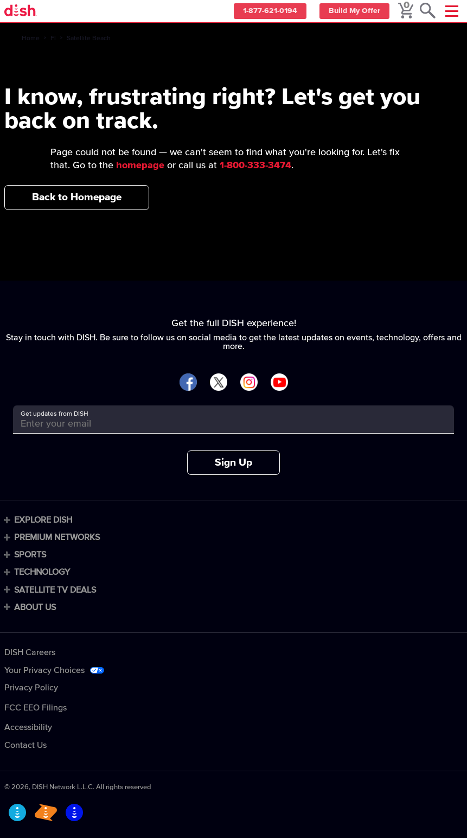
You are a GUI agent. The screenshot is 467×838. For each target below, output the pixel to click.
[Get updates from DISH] (224, 423)
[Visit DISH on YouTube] (279, 382)
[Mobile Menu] (451, 11)
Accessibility (28, 727)
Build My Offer (353, 11)
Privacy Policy (31, 687)
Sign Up (233, 463)
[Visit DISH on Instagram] (249, 382)
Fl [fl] (53, 38)
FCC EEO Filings (35, 707)
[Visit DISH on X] (218, 382)
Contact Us (25, 745)
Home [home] (31, 38)
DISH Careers (29, 652)
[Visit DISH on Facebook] (188, 382)
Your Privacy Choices (44, 670)
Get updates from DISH (54, 414)
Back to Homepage (76, 197)
